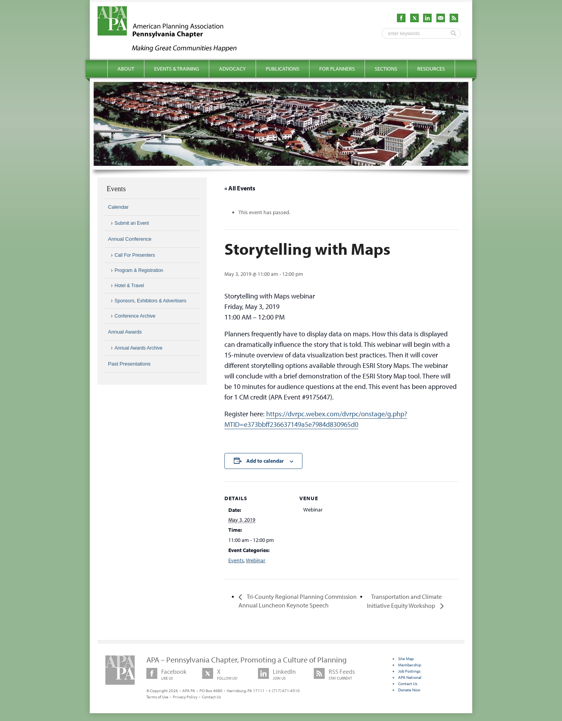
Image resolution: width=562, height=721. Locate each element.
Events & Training (176, 68)
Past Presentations (129, 364)
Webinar (255, 560)
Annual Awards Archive (139, 348)
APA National (410, 677)
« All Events (239, 188)
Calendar (118, 207)
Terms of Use (157, 697)
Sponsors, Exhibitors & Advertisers (151, 301)
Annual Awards (125, 332)
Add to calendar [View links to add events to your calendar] (265, 460)
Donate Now (409, 690)
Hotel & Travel (129, 285)
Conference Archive (135, 316)
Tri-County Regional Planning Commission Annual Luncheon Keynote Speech (297, 601)
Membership (409, 665)
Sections (386, 68)
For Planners (337, 68)
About (125, 68)
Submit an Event (132, 223)
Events (236, 560)
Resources (431, 68)
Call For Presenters (135, 255)
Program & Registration (139, 270)
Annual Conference (129, 239)
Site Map (406, 658)
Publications (282, 68)
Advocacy (232, 68)
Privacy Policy (185, 697)
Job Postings (409, 671)
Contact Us (211, 697)
